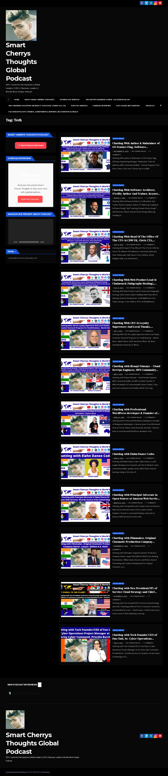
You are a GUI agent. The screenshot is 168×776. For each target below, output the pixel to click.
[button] (160, 105)
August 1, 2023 (120, 198)
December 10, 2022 (121, 546)
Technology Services (70, 99)
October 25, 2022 (121, 596)
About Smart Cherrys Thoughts (39, 99)
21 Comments (150, 288)
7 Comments (151, 503)
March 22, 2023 (120, 503)
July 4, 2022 (118, 643)
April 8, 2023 (119, 458)
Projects (150, 105)
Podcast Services (79, 105)
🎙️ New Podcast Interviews (31, 145)
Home (16, 99)
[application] (30, 231)
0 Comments (151, 198)
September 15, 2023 (121, 151)
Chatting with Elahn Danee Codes (133, 454)
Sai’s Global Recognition (128, 105)
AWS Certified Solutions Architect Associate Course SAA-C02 (37, 105)
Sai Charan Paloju (139, 151)
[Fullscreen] (50, 242)
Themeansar (45, 772)
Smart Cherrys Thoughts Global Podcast (21, 61)
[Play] (11, 242)
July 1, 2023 (118, 331)
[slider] (29, 242)
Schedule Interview (102, 105)
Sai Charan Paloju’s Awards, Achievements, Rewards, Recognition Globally (43, 112)
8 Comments (150, 417)
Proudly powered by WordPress (16, 772)
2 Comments (148, 331)
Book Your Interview (30, 199)
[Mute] (46, 242)
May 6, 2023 (118, 374)
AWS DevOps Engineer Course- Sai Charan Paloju (108, 99)
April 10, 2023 (119, 417)
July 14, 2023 (119, 288)
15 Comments (149, 244)
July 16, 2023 (119, 244)
